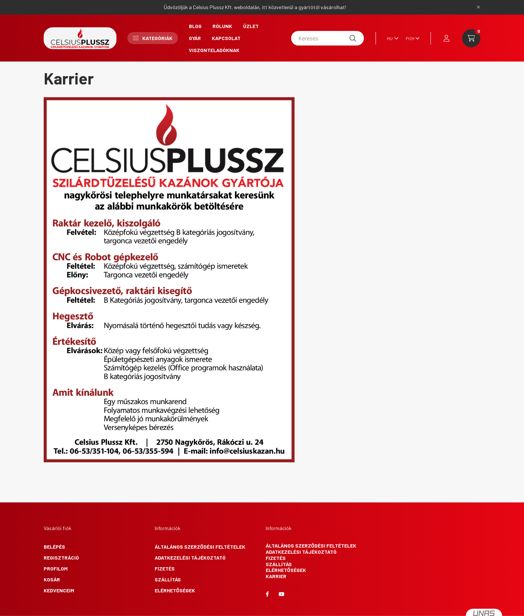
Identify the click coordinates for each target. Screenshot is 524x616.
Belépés (54, 547)
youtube (281, 594)
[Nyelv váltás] (390, 38)
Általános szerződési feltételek (200, 547)
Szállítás (168, 579)
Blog (195, 26)
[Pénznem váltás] (411, 38)
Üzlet (251, 26)
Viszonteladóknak (214, 50)
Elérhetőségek (175, 590)
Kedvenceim (59, 590)
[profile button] (446, 38)
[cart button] (471, 38)
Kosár (52, 579)
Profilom (56, 568)
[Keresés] (327, 38)
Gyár (195, 38)
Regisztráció (61, 557)
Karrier (276, 576)
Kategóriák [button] (152, 38)
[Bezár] (478, 7)
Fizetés (165, 568)
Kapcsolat (226, 38)
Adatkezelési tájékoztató (190, 557)
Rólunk (222, 26)
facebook (267, 594)
